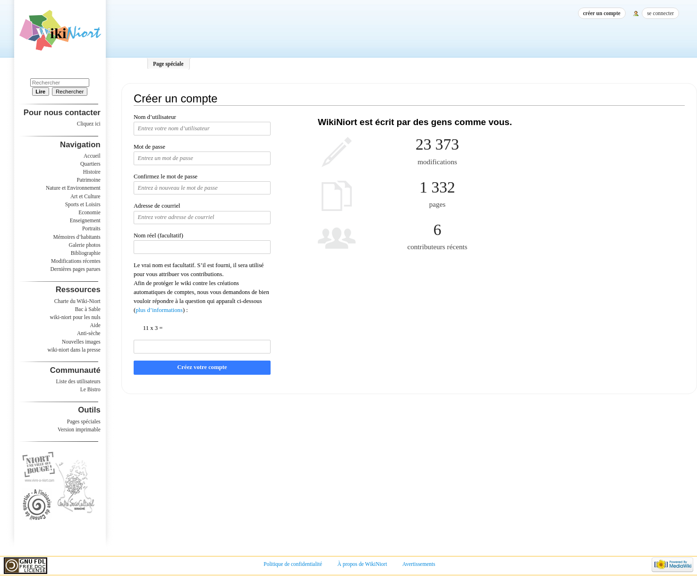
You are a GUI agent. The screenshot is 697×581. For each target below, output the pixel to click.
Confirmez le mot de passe (165, 176)
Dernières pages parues (76, 269)
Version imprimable (79, 429)
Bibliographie (86, 253)
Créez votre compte (202, 367)
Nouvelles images (81, 342)
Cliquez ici (89, 123)
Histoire (92, 172)
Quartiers (90, 164)
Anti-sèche (89, 333)
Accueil (92, 156)
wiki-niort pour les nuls (75, 317)
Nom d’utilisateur (155, 117)
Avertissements (418, 564)
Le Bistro (90, 389)
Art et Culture (85, 196)
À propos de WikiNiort (362, 564)
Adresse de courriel (157, 205)
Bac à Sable (88, 309)
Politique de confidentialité (293, 564)
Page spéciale (168, 64)
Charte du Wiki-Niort (77, 301)
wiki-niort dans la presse (73, 350)
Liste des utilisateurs (78, 381)
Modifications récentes (76, 261)
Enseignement (85, 220)
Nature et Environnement (73, 188)
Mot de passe (149, 146)
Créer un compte (601, 13)
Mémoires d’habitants (77, 237)
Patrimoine (88, 180)
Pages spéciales (84, 421)
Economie (89, 212)
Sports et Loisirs (83, 204)
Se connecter (660, 13)
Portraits (91, 228)
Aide (95, 325)
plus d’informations (159, 310)
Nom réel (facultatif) (158, 235)
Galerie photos (85, 245)
